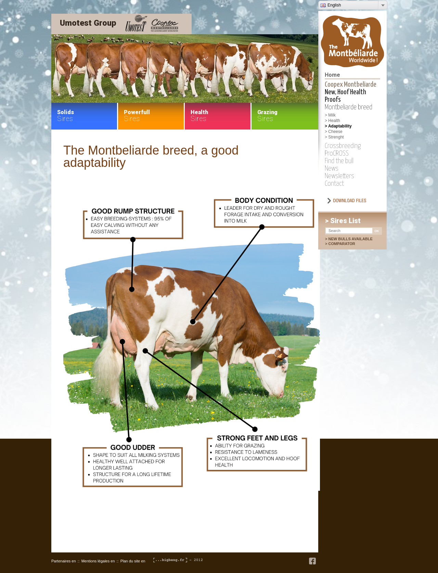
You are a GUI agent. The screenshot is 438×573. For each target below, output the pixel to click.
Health (334, 120)
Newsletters (339, 176)
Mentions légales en (98, 561)
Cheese (335, 131)
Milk (331, 115)
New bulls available (350, 239)
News (331, 168)
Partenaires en (63, 561)
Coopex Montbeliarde (350, 84)
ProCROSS (337, 153)
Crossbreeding (343, 146)
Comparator (345, 244)
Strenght (336, 137)
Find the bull (339, 161)
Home (332, 75)
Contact (334, 183)
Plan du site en (132, 561)
